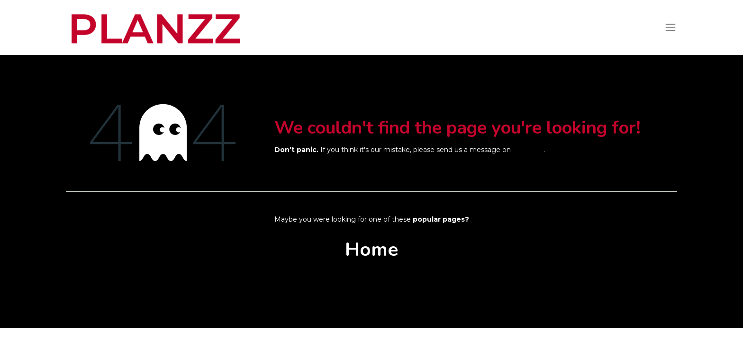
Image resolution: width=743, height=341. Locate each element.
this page (528, 149)
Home (371, 249)
